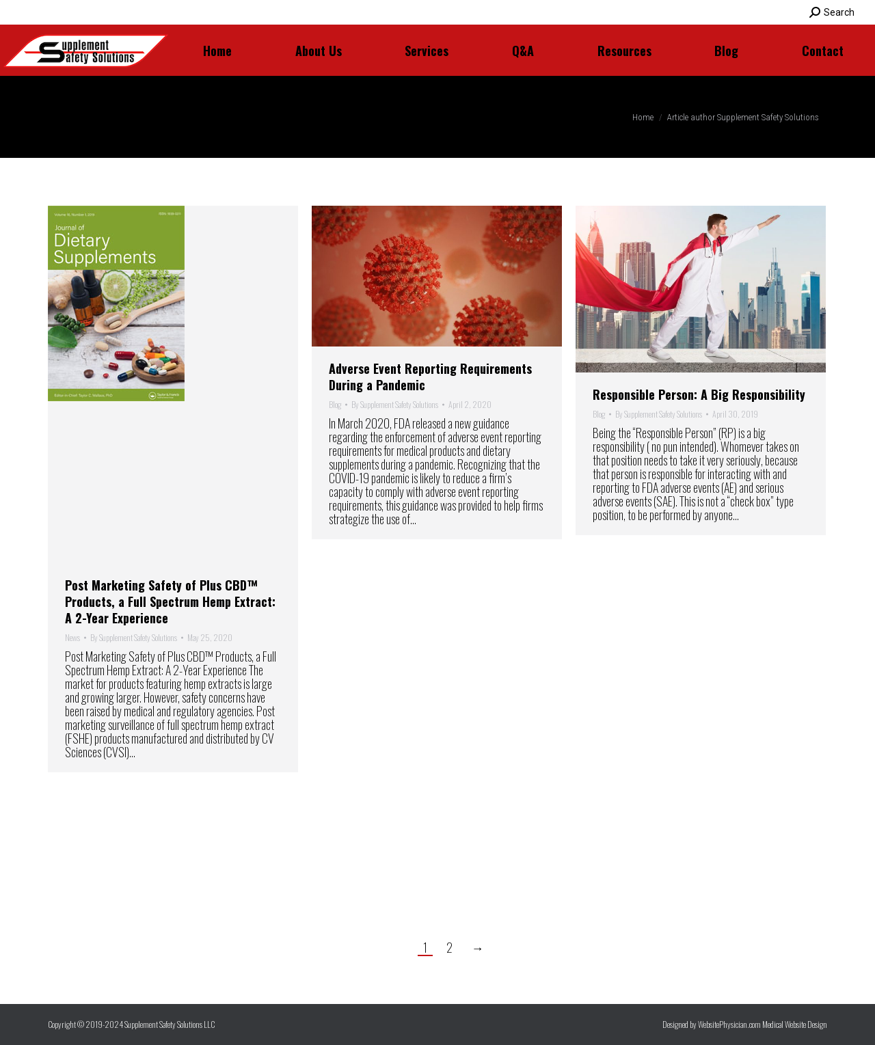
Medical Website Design (794, 1024)
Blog (335, 404)
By (133, 637)
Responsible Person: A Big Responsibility (699, 394)
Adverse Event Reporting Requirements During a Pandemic (430, 376)
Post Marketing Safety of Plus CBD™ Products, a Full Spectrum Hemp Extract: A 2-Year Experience (170, 601)
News (72, 637)
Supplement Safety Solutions (297, 116)
